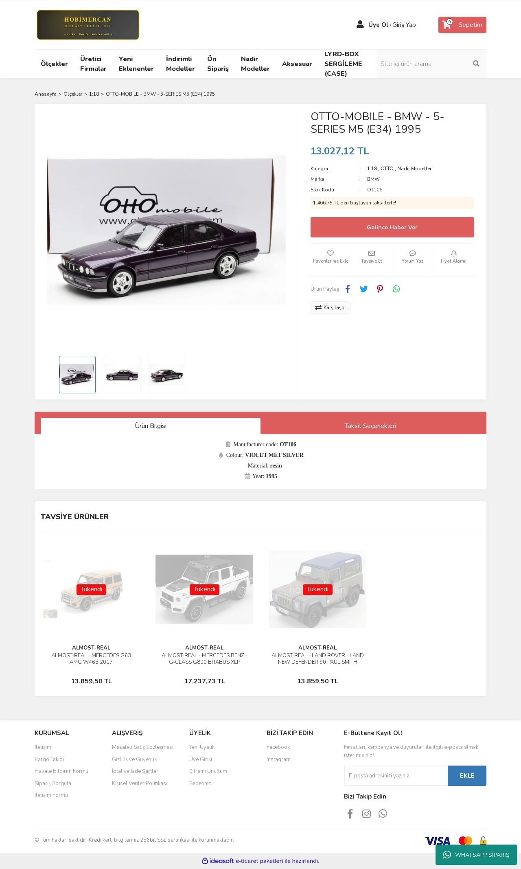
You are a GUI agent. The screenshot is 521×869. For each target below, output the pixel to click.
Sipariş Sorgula (53, 783)
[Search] (431, 64)
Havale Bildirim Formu (61, 771)
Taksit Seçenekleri (370, 425)
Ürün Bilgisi (150, 425)
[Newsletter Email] (396, 776)
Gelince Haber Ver (392, 227)
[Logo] (88, 24)
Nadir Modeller (414, 168)
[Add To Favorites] (331, 260)
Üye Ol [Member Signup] (378, 25)
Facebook (278, 747)
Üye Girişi (200, 759)
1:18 (372, 168)
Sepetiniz (200, 783)
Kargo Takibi (49, 759)
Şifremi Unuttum (208, 771)
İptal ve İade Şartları (136, 771)
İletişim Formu (51, 795)
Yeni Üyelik (202, 747)
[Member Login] (360, 25)
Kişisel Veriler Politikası (139, 783)
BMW (373, 179)
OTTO (387, 168)
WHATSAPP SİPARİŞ (476, 854)
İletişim (43, 747)
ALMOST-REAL (91, 648)
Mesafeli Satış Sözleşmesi (142, 747)
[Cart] (462, 25)
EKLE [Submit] (467, 776)
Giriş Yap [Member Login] (404, 25)
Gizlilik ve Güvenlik (134, 759)
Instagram (279, 759)
